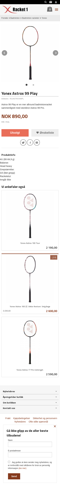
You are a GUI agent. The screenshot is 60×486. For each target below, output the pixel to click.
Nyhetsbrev (20, 421)
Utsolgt (15, 132)
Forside (4, 18)
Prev (7, 52)
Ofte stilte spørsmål (38, 421)
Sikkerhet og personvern (45, 418)
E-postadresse (30, 453)
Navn (30, 443)
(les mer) (22, 468)
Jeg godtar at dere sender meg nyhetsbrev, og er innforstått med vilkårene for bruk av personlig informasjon (30, 465)
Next (58, 52)
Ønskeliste (45, 132)
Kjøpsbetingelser (21, 418)
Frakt (7, 418)
